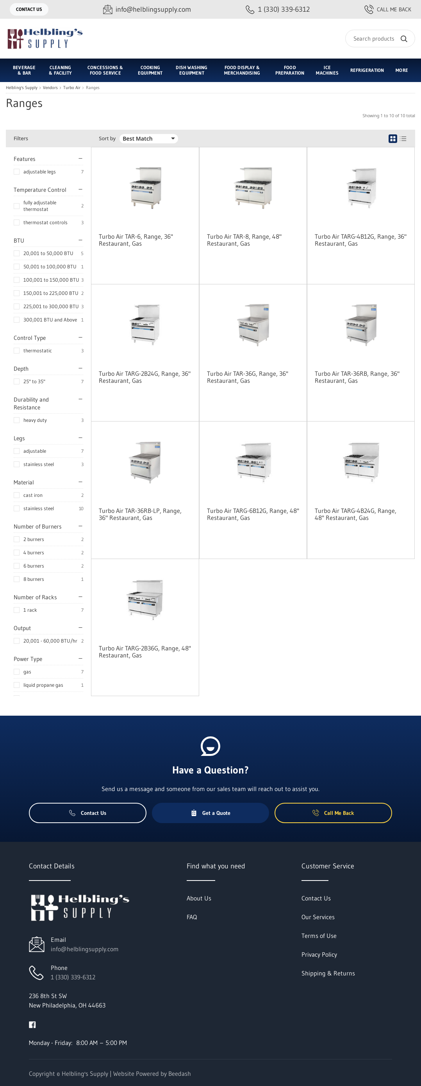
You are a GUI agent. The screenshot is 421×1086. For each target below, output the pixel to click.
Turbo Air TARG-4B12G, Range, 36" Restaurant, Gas (361, 240)
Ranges (93, 87)
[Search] (380, 38)
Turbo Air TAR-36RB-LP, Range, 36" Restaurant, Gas (140, 514)
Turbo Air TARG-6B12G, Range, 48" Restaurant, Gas (253, 514)
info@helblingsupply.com (85, 949)
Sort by (107, 138)
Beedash (179, 1073)
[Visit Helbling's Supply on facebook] (32, 1024)
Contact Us (29, 9)
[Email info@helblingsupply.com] (147, 9)
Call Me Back (387, 9)
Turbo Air (71, 87)
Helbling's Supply (21, 87)
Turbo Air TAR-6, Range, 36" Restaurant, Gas (136, 240)
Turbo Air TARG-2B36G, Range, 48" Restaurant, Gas (145, 652)
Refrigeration (367, 70)
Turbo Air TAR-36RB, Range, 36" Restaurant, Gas (357, 377)
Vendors (50, 87)
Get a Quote (210, 812)
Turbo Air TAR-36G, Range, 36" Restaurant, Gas (247, 377)
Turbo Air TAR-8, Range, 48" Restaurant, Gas (244, 240)
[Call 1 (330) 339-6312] (278, 9)
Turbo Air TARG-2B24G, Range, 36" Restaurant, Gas (145, 377)
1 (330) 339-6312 (73, 977)
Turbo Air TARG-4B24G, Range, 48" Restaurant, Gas (355, 514)
